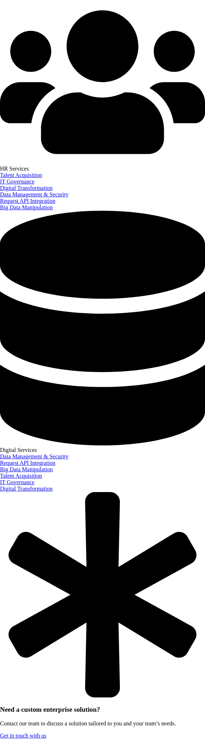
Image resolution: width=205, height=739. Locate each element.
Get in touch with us (23, 736)
